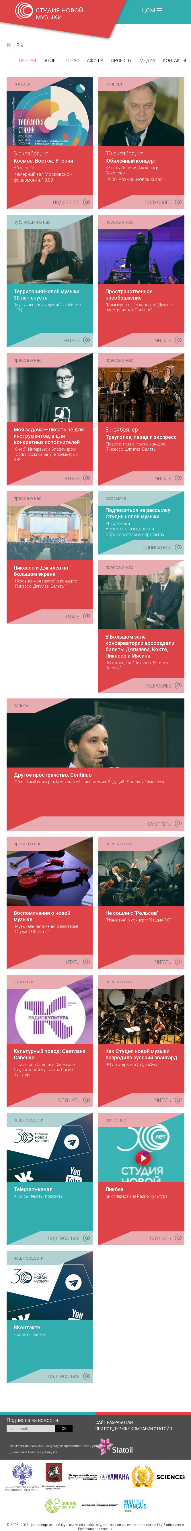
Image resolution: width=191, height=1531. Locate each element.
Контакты (174, 60)
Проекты (121, 60)
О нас (72, 60)
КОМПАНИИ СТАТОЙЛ (133, 1441)
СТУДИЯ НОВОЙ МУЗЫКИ (59, 14)
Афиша (95, 60)
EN (20, 45)
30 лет (51, 60)
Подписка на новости (32, 1420)
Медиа (147, 60)
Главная (26, 60)
